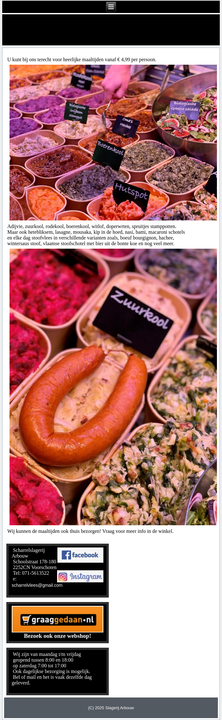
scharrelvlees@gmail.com (37, 585)
